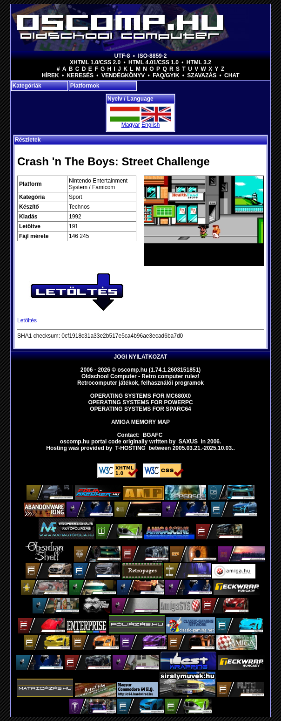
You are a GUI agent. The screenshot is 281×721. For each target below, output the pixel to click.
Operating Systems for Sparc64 (140, 409)
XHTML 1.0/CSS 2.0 (95, 62)
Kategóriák (27, 85)
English (150, 125)
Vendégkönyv (123, 75)
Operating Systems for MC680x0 (140, 396)
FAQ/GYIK (166, 75)
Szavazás (201, 75)
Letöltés (27, 320)
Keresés (80, 75)
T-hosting (130, 448)
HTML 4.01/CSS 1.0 (153, 62)
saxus (188, 441)
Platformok (85, 85)
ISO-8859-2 (152, 56)
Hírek (50, 75)
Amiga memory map (140, 422)
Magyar (130, 125)
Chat (231, 75)
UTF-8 (122, 56)
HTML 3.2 (199, 62)
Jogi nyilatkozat (140, 357)
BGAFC (153, 435)
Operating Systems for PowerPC (140, 402)
